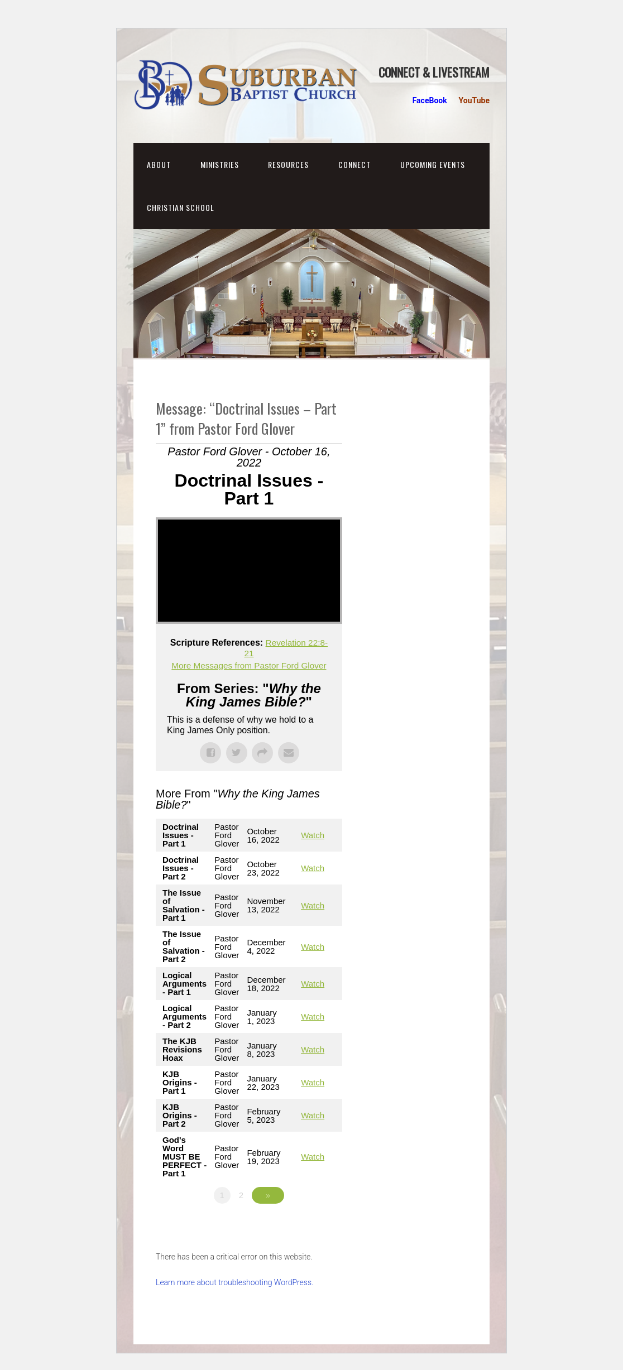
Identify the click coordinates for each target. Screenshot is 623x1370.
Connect (354, 164)
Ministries (219, 164)
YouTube (474, 100)
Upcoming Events (432, 164)
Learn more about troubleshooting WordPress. (234, 1282)
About (159, 164)
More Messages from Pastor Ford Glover (249, 665)
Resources (288, 164)
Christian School (180, 207)
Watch (312, 835)
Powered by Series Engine (301, 1226)
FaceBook (430, 100)
